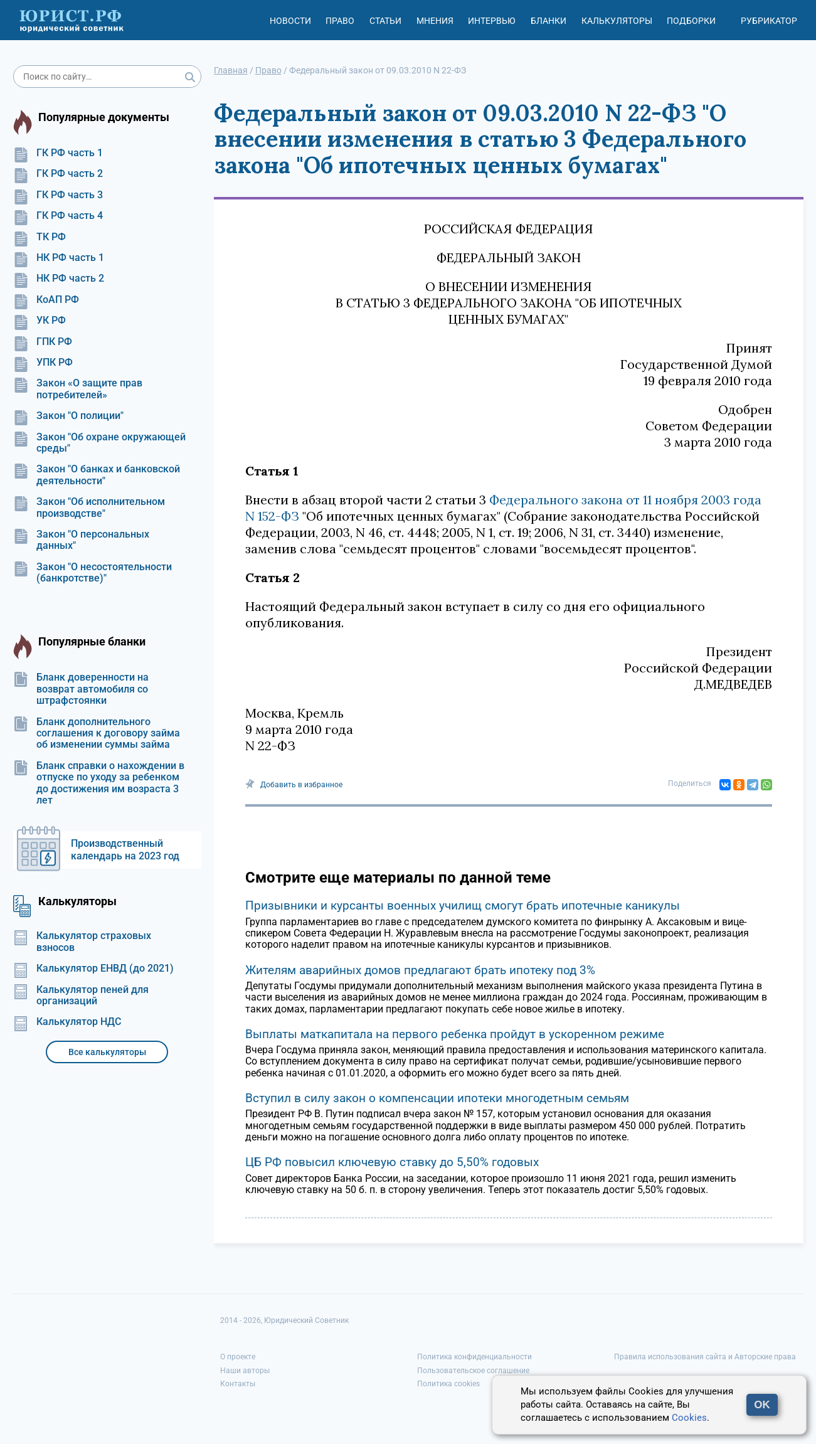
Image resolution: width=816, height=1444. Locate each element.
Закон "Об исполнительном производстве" (89, 507)
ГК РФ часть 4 (58, 215)
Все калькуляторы (107, 1052)
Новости (290, 21)
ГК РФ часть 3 (58, 195)
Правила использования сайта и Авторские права (705, 1356)
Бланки (548, 21)
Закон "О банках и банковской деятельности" (96, 475)
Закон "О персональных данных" (81, 540)
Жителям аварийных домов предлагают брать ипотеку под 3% (420, 970)
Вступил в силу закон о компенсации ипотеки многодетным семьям (437, 1098)
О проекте (237, 1356)
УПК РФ (43, 362)
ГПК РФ (42, 342)
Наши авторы (245, 1370)
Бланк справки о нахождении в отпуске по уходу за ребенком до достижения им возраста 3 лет (98, 783)
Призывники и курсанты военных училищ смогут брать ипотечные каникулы (462, 905)
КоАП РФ (46, 299)
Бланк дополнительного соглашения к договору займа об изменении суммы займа (96, 733)
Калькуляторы (616, 21)
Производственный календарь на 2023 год (125, 849)
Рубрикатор (769, 21)
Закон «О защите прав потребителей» (77, 389)
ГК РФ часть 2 (58, 173)
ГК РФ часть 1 (58, 153)
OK (762, 1405)
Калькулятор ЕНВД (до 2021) (93, 968)
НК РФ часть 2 (58, 278)
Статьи (385, 21)
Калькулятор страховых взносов (82, 941)
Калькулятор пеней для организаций (81, 995)
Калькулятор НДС (67, 1021)
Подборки (691, 21)
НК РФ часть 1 (58, 257)
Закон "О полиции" (68, 416)
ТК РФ (39, 237)
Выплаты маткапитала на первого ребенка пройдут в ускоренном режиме (454, 1034)
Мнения (434, 21)
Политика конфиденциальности (474, 1356)
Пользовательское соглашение (473, 1370)
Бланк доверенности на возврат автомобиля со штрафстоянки (81, 689)
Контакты (237, 1383)
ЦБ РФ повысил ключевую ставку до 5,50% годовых (392, 1162)
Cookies (689, 1417)
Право (340, 21)
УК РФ (39, 320)
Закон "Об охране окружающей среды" (99, 443)
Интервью (492, 21)
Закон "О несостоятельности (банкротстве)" (92, 572)
